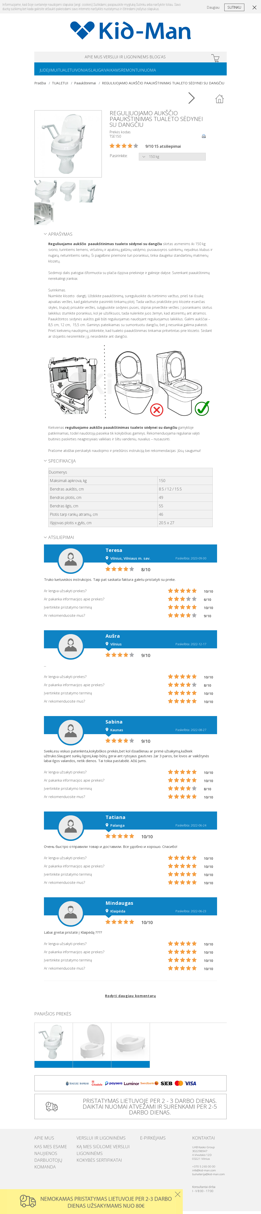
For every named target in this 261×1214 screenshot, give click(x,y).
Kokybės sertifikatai (93, 1158)
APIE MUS (74, 58)
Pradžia (40, 86)
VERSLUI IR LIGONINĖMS (126, 58)
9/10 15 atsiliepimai (163, 149)
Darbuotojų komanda (52, 1158)
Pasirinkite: (119, 158)
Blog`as (176, 58)
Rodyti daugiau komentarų (130, 998)
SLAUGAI (110, 72)
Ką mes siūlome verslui (95, 1148)
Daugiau (213, 7)
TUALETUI (72, 72)
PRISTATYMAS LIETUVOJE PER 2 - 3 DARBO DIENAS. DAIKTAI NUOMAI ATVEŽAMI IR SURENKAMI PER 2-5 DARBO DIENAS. (148, 1109)
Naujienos (42, 1153)
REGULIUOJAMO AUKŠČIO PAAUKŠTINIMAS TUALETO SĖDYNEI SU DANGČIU (163, 86)
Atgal (219, 102)
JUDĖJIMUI (51, 72)
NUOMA (173, 72)
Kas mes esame (45, 1148)
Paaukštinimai (85, 86)
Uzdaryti (177, 1194)
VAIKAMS (130, 72)
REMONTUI (152, 72)
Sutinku (234, 7)
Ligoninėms (86, 1153)
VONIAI (91, 72)
